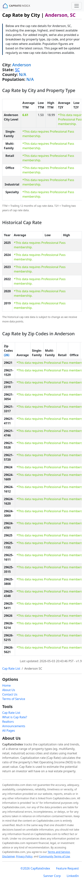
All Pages (8, 730)
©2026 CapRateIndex (35, 868)
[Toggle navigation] (76, 5)
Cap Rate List (11, 668)
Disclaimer (8, 856)
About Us (8, 690)
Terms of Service (13, 699)
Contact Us (9, 694)
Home (6, 685)
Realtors (8, 722)
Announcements (13, 726)
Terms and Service (59, 852)
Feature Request (67, 868)
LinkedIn (73, 876)
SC (17, 69)
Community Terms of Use (54, 856)
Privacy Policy (24, 856)
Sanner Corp (52, 876)
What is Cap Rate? (14, 717)
